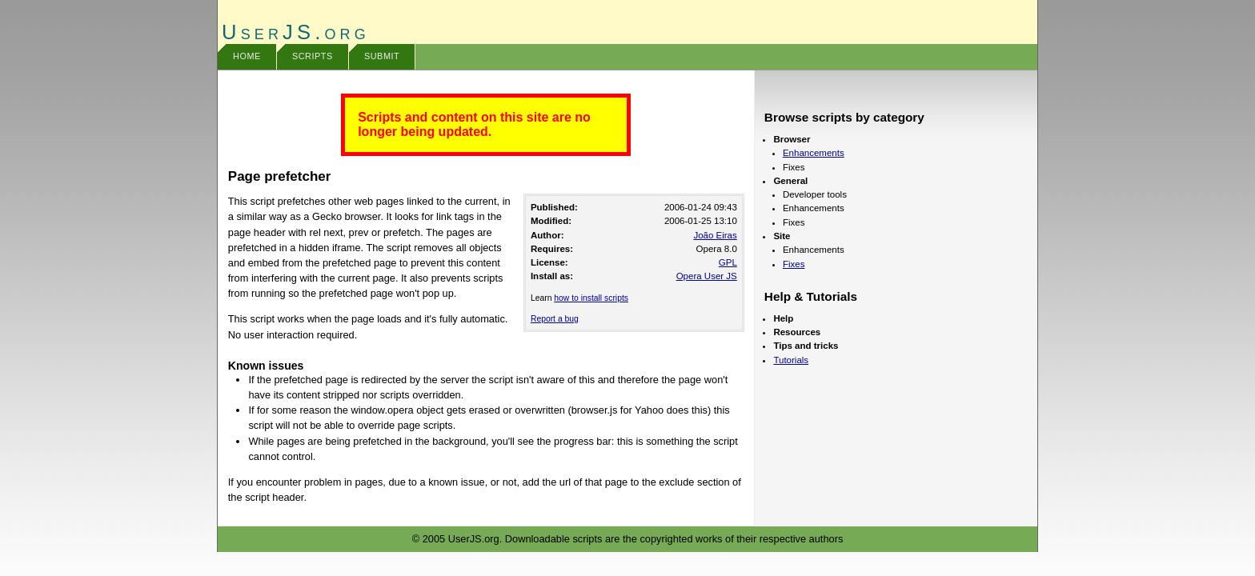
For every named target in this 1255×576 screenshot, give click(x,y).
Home (247, 56)
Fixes (794, 264)
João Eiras (714, 235)
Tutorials (790, 360)
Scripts (312, 56)
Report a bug (555, 318)
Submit (381, 56)
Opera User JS (706, 276)
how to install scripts (591, 298)
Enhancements (813, 153)
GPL (728, 262)
